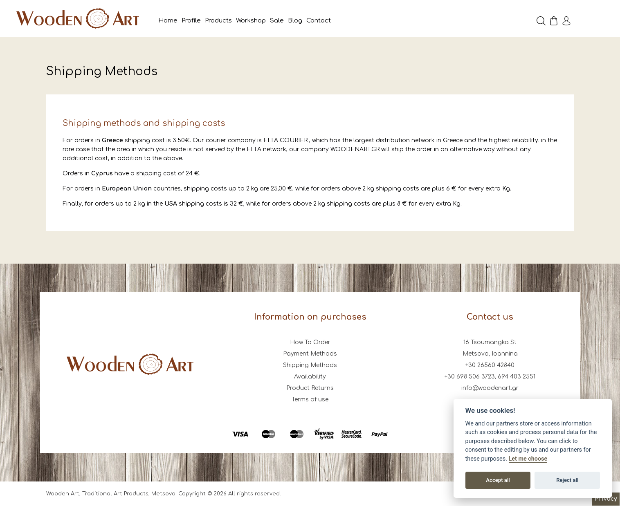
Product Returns (310, 388)
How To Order (310, 342)
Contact (318, 20)
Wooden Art (77, 18)
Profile (191, 20)
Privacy (606, 499)
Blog (295, 20)
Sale (277, 20)
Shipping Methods (310, 365)
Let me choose (528, 458)
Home (167, 20)
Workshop (251, 20)
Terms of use (310, 399)
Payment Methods (310, 354)
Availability (310, 377)
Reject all (567, 480)
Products (218, 20)
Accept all (498, 480)
